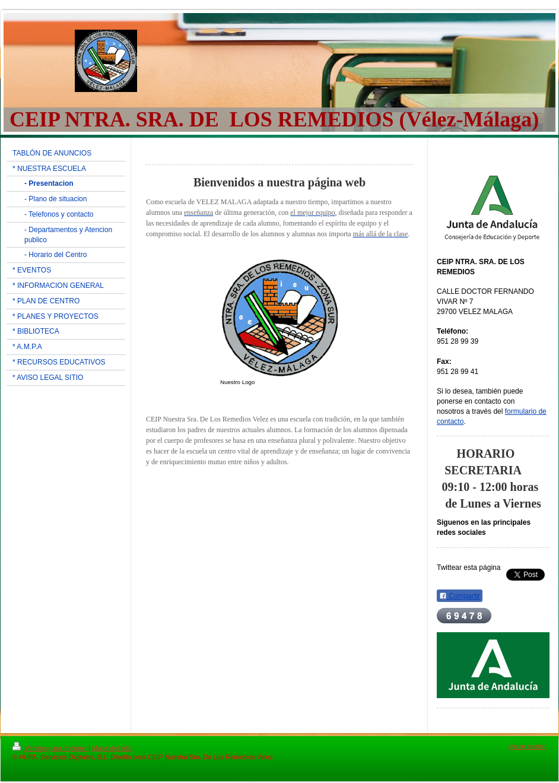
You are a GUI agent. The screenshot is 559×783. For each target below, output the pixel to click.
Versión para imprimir (50, 748)
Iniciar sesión (528, 746)
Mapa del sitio (112, 748)
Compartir (459, 596)
